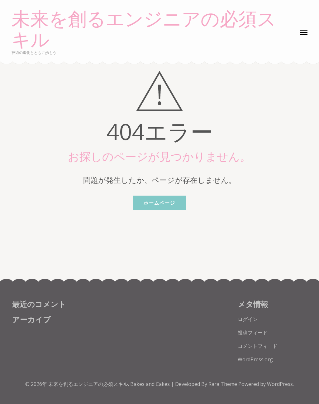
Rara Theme (223, 384)
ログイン (248, 319)
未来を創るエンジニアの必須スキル (144, 29)
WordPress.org (255, 359)
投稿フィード (253, 332)
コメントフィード (258, 346)
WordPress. (280, 384)
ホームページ (159, 203)
